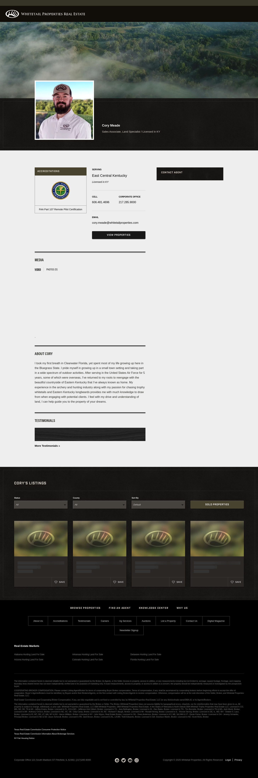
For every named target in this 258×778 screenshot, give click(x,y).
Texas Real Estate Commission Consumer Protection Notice (40, 729)
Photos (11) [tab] (52, 269)
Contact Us (191, 621)
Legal (228, 760)
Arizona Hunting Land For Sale (28, 659)
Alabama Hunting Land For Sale (29, 654)
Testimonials (84, 621)
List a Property (168, 621)
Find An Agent (120, 608)
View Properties (119, 235)
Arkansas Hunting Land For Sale (87, 654)
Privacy (238, 760)
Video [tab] (38, 269)
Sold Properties (217, 504)
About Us (38, 621)
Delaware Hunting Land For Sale (145, 654)
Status (17, 498)
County (76, 498)
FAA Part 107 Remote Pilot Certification (60, 209)
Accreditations (60, 621)
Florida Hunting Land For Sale (144, 659)
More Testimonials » (47, 445)
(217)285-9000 (83, 760)
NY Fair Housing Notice (24, 738)
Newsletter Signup (129, 630)
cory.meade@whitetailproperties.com (115, 222)
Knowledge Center (153, 608)
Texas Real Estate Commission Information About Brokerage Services (44, 734)
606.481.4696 (100, 202)
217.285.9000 (127, 202)
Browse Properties (85, 608)
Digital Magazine (216, 621)
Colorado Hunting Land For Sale (87, 659)
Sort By (135, 498)
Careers (105, 621)
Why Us (182, 608)
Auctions (146, 621)
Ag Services (125, 621)
